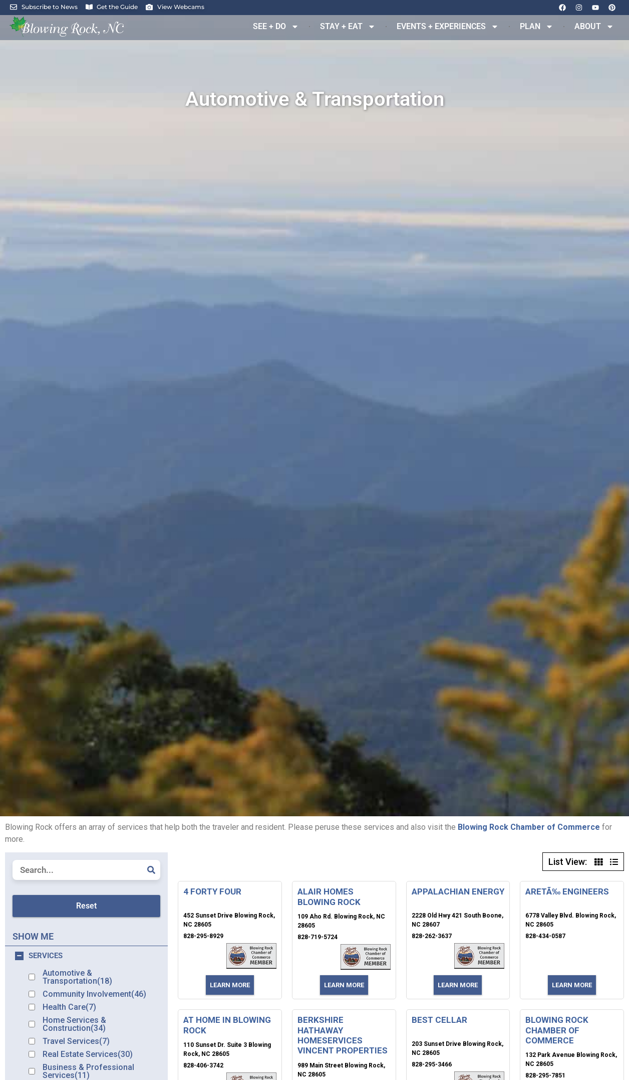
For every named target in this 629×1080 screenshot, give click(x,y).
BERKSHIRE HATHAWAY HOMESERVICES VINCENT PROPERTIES (342, 1035)
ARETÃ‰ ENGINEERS (567, 891)
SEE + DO (276, 27)
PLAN (536, 27)
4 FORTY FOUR (212, 891)
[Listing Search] (86, 870)
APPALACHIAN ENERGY (458, 891)
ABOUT (594, 27)
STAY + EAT (348, 27)
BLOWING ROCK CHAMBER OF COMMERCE (556, 1030)
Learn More (230, 985)
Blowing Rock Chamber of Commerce (529, 827)
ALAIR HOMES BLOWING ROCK (329, 896)
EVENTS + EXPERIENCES (448, 27)
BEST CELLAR (439, 1020)
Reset (86, 906)
